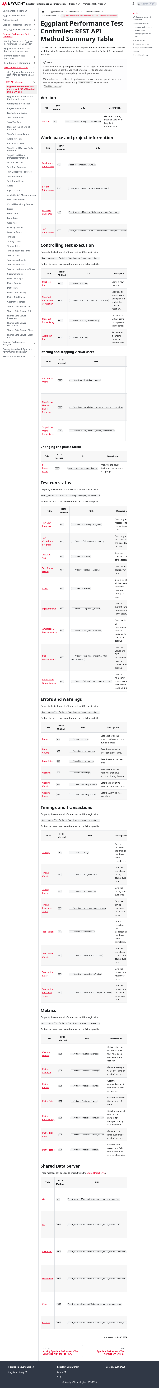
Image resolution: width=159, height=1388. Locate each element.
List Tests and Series (17, 113)
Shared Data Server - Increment (17, 317)
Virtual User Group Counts (20, 204)
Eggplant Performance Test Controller (16, 35)
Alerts (10, 185)
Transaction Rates (16, 264)
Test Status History (16, 181)
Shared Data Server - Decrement (17, 324)
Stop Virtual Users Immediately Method (17, 156)
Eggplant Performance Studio (17, 24)
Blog (59, 1376)
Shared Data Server (96, 1172)
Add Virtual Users (15, 143)
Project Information (16, 108)
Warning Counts (15, 227)
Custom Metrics (15, 273)
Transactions (13, 255)
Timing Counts (14, 241)
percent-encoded (64, 82)
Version (45, 121)
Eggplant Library (17, 1372)
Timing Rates (13, 246)
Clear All (46, 1322)
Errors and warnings (141, 44)
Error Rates (12, 218)
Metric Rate (12, 287)
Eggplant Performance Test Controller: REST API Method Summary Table (21, 89)
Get (44, 1199)
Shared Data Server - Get (19, 306)
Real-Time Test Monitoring (17, 63)
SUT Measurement (16, 199)
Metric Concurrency (16, 292)
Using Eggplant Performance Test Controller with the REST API (20, 75)
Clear (44, 1304)
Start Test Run (14, 122)
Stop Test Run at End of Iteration (18, 128)
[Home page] (43, 12)
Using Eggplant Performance (17, 29)
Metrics (136, 51)
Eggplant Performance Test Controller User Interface (17, 49)
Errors (10, 208)
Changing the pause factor (143, 35)
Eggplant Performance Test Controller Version (20, 97)
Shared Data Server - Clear (20, 330)
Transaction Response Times (21, 269)
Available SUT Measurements (21, 195)
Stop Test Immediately (18, 134)
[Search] (147, 4)
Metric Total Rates (16, 297)
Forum (61, 1372)
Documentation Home (15, 10)
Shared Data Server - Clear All (20, 336)
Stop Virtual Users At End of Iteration (20, 149)
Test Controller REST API (16, 67)
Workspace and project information (142, 18)
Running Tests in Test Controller (14, 57)
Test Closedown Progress (19, 171)
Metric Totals (48, 1149)
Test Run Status (14, 176)
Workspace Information (18, 103)
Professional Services (94, 3)
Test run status (139, 40)
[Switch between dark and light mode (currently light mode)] (133, 4)
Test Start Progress (16, 167)
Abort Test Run (14, 138)
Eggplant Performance (14, 15)
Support (74, 3)
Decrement (47, 1278)
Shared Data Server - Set (19, 311)
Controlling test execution (143, 23)
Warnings (12, 222)
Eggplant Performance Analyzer (14, 343)
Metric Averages (15, 278)
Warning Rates (14, 232)
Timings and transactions (143, 47)
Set (43, 1224)
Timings (11, 236)
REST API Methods (15, 82)
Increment (47, 1251)
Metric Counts (14, 283)
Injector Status (14, 190)
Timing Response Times (18, 250)
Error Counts (13, 213)
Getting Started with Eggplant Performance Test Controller (18, 42)
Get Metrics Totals (16, 301)
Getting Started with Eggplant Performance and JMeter (17, 350)
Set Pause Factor (15, 162)
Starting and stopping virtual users (143, 28)
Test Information (15, 117)
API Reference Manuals (14, 356)
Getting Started (10, 20)
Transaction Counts (16, 260)
